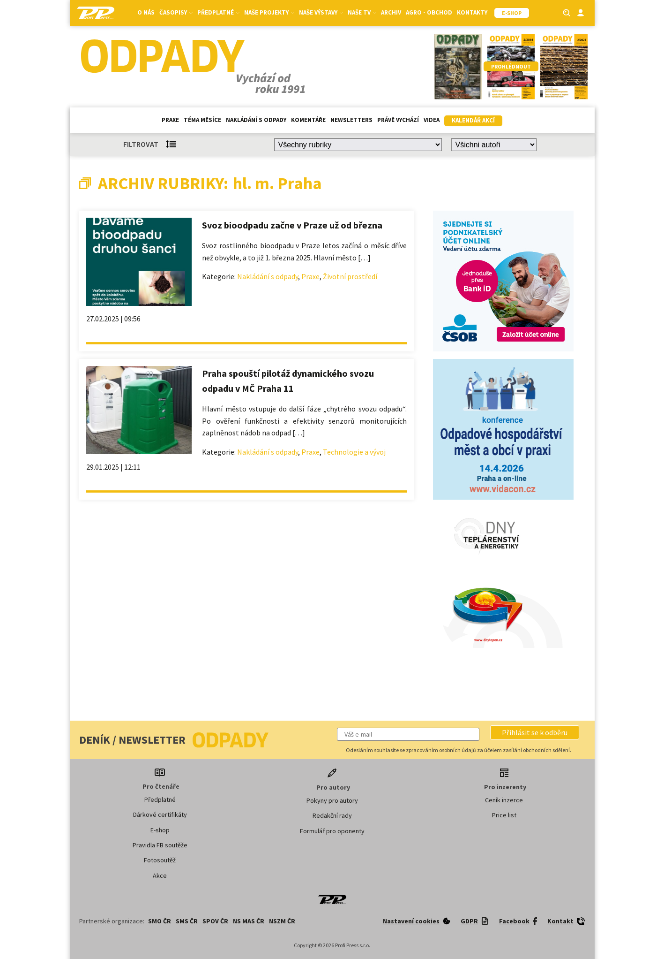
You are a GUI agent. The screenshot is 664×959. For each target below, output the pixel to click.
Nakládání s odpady (256, 120)
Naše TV (362, 12)
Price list (504, 815)
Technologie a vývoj (354, 452)
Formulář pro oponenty (332, 831)
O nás (146, 12)
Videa (432, 120)
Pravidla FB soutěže (160, 845)
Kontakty (472, 12)
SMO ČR (159, 921)
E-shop (160, 830)
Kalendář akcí (473, 120)
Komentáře (308, 120)
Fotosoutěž (160, 860)
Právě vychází (398, 120)
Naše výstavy (321, 12)
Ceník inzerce (504, 800)
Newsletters (351, 120)
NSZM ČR (282, 921)
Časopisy (176, 12)
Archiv (391, 12)
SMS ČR (187, 921)
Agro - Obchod (429, 12)
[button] (534, 732)
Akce (160, 875)
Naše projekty (269, 12)
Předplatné (218, 12)
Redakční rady (332, 815)
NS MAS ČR (248, 921)
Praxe (170, 120)
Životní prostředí (350, 276)
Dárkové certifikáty (160, 814)
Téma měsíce (202, 120)
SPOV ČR (215, 921)
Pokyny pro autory (332, 800)
